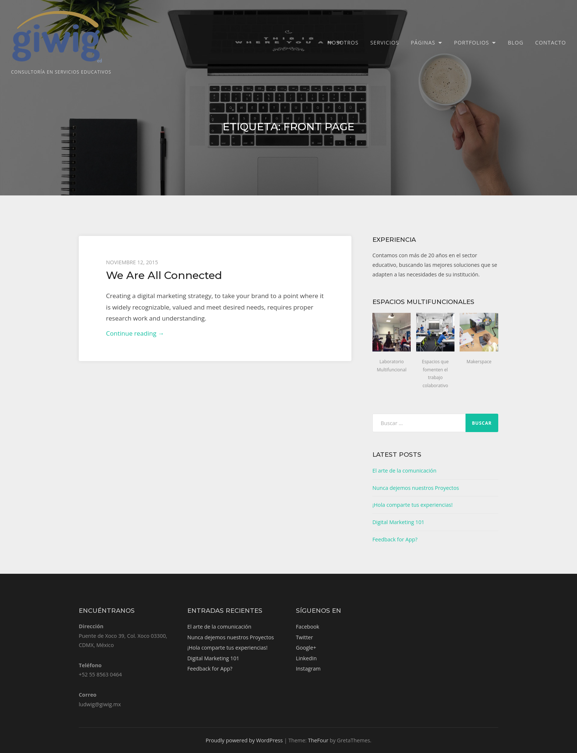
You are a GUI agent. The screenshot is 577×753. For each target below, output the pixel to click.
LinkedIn (306, 658)
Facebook (307, 626)
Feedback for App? (395, 539)
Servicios (384, 42)
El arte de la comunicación (404, 470)
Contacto (550, 42)
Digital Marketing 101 (398, 522)
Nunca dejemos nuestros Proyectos (415, 487)
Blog (515, 42)
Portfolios (471, 42)
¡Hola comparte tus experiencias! (412, 504)
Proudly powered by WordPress (244, 740)
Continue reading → (135, 333)
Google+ (306, 647)
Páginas (423, 42)
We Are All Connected (164, 275)
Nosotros (343, 42)
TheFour (318, 740)
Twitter (304, 637)
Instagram (308, 668)
